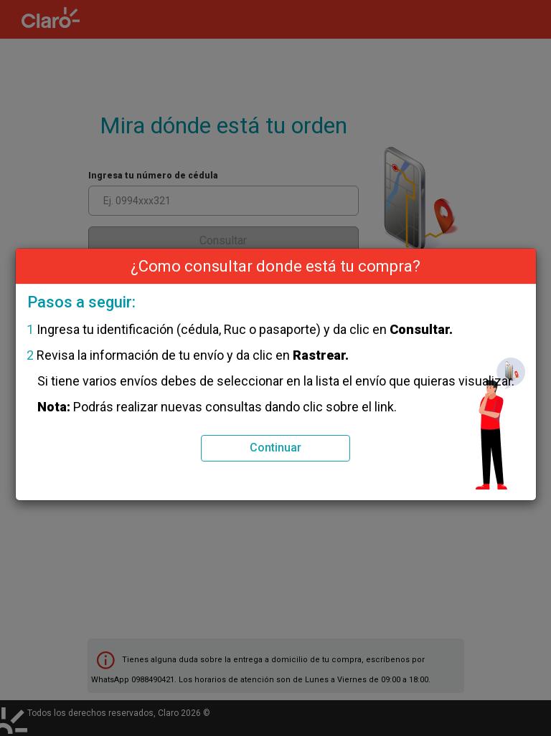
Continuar (275, 447)
